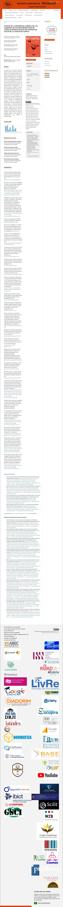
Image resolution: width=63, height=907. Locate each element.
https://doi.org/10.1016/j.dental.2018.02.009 (12, 377)
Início (5, 21)
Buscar (56, 10)
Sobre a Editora (38, 12)
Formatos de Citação (33, 156)
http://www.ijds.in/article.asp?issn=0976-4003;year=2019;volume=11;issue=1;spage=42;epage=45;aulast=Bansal (13, 465)
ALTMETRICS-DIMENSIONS (23, 10)
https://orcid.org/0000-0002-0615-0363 (9, 38)
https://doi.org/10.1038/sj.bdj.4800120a (11, 299)
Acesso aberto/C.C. (38, 15)
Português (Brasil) (47, 51)
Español (46, 49)
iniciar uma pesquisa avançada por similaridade (21, 513)
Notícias (22, 12)
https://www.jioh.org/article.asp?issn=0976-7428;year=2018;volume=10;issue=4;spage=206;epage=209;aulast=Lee (13, 422)
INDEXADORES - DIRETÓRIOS (10, 17)
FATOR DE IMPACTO (34, 10)
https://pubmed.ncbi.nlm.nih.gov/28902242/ (12, 287)
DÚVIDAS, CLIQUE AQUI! (9, 15)
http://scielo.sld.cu (15, 231)
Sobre (19, 17)
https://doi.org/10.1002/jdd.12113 (10, 265)
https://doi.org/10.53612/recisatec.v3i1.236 (12, 216)
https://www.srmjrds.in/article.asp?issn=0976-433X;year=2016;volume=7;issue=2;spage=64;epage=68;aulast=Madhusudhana (13, 449)
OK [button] (35, 903)
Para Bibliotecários (47, 65)
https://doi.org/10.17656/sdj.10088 (10, 397)
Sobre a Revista (29, 12)
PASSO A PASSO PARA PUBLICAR (11, 12)
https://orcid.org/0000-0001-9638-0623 (9, 42)
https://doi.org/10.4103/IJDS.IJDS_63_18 (12, 468)
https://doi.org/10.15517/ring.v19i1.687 (11, 369)
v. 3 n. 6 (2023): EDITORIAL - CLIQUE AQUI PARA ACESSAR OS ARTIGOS (26, 21)
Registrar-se (51, 1)
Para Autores (46, 63)
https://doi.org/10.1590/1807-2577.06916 (14, 360)
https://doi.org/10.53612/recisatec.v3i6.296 (12, 56)
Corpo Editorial (28, 15)
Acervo (10, 10)
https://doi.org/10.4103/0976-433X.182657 (12, 451)
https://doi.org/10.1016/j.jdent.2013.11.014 (12, 194)
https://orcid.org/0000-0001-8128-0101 (9, 46)
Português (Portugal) (48, 53)
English (45, 47)
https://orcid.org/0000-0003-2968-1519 (9, 50)
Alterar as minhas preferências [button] (44, 903)
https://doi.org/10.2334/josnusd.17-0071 (13, 435)
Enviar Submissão (49, 39)
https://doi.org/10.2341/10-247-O (10, 310)
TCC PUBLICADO (19, 15)
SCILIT (15, 10)
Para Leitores (46, 61)
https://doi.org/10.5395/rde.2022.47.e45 (11, 256)
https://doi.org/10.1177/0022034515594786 (12, 179)
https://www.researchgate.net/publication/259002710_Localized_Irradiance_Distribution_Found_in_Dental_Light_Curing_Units (13, 192)
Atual (5, 10)
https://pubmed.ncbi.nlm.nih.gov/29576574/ (12, 433)
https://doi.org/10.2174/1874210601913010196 (13, 274)
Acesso (57, 1)
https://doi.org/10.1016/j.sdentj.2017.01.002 (12, 336)
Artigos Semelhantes (9, 474)
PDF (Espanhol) (31, 59)
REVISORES (42, 10)
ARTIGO (28, 89)
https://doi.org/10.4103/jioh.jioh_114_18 (11, 424)
